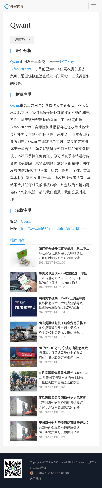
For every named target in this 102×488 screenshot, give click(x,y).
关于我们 (35, 478)
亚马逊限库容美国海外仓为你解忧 (62, 398)
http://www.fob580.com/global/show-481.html (54, 229)
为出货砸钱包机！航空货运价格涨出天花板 (69, 323)
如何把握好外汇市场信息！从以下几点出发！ (70, 248)
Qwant (15, 62)
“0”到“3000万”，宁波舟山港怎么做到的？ (68, 348)
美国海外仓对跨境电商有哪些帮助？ (64, 422)
